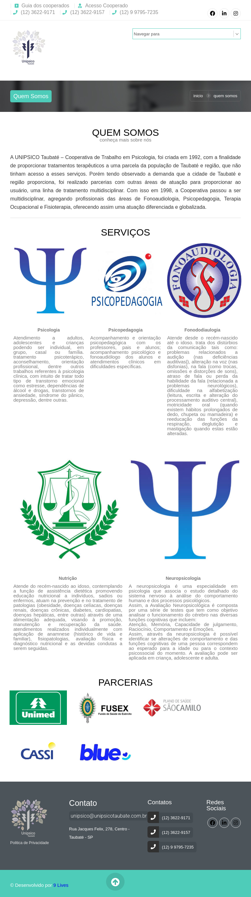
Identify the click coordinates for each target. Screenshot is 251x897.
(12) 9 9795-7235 (135, 12)
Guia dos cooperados (45, 5)
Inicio (198, 95)
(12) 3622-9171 (34, 12)
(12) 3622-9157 (83, 12)
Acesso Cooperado (106, 5)
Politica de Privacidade (29, 843)
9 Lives (60, 885)
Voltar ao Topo (115, 881)
